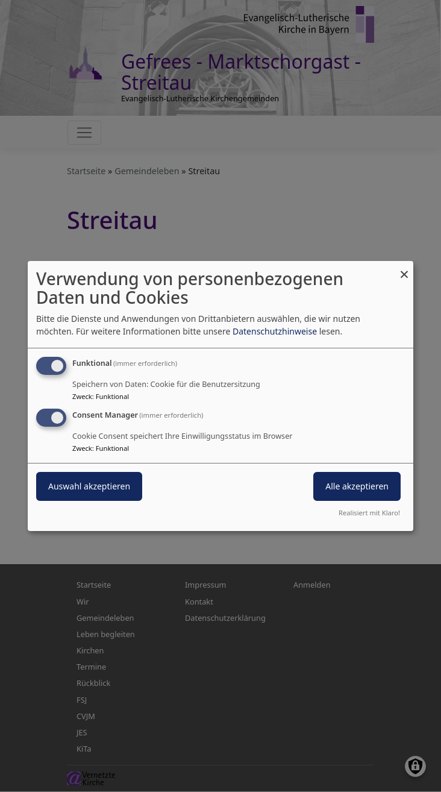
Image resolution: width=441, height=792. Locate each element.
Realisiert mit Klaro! (369, 512)
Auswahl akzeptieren (89, 486)
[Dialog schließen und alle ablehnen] (404, 268)
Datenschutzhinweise (275, 331)
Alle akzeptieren (357, 486)
